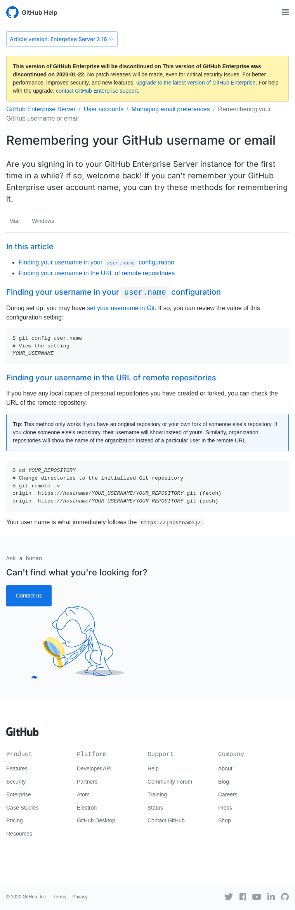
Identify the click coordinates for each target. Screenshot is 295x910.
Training (157, 794)
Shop (224, 820)
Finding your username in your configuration (96, 262)
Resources (19, 834)
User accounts (103, 109)
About (225, 768)
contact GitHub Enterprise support (97, 91)
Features (17, 768)
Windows (43, 221)
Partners (87, 782)
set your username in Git (120, 308)
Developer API (94, 768)
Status (155, 808)
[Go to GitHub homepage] (22, 729)
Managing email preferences (171, 109)
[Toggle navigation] (285, 12)
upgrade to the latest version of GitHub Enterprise (195, 82)
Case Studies (22, 808)
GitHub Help (39, 12)
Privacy (79, 897)
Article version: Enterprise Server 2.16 (62, 39)
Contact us (29, 595)
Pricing (14, 820)
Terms (60, 897)
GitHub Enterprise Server (41, 109)
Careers (228, 794)
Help (153, 768)
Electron (87, 808)
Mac (14, 221)
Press (225, 808)
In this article (30, 246)
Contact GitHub (166, 820)
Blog (223, 782)
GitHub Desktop (96, 820)
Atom (83, 794)
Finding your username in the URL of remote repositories (97, 273)
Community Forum (170, 782)
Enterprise (18, 794)
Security (16, 782)
